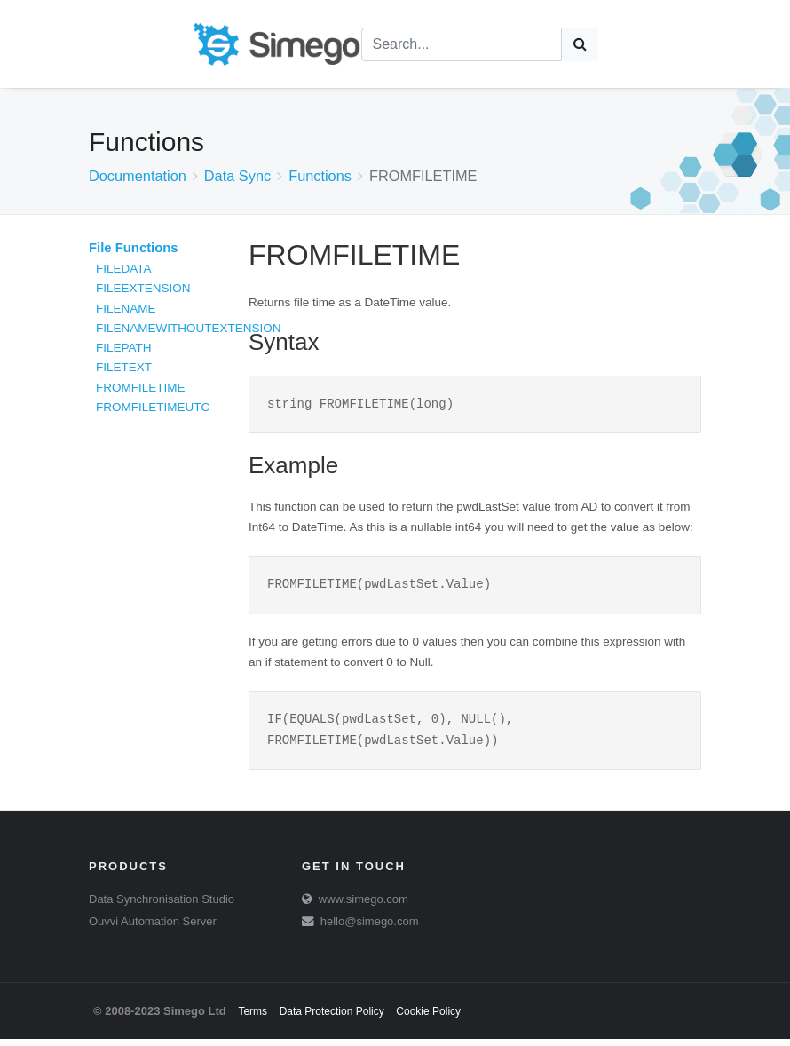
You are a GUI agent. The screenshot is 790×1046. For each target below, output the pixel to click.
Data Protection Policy (332, 1018)
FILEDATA (124, 268)
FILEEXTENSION (143, 288)
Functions (320, 176)
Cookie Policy (428, 1018)
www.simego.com (363, 906)
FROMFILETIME (141, 387)
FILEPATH (124, 347)
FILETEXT (124, 367)
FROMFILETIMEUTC (152, 407)
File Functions (133, 248)
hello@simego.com (369, 928)
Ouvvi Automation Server (153, 928)
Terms (252, 1018)
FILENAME (126, 308)
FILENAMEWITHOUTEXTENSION (188, 328)
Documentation (137, 176)
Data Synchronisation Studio (161, 906)
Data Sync (237, 176)
